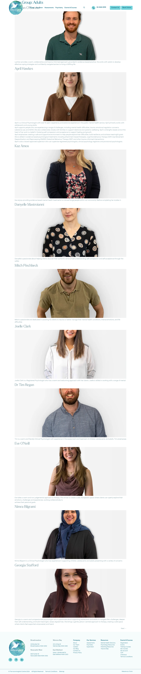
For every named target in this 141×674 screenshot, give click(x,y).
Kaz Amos (22, 146)
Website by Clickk (127, 671)
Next (123, 628)
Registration (124, 643)
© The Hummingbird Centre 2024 (19, 671)
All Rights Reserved (37, 671)
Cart (121, 652)
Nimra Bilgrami (25, 507)
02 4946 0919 (101, 7)
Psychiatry (59, 7)
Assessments (49, 7)
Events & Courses (71, 7)
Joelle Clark (23, 326)
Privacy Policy (77, 652)
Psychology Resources (108, 645)
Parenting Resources (107, 647)
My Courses (124, 648)
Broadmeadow (36, 640)
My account (124, 650)
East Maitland (57, 650)
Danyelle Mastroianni (29, 204)
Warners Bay (57, 640)
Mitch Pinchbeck (26, 265)
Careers (75, 647)
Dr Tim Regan (24, 385)
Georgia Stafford (26, 565)
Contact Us (76, 650)
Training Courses (125, 647)
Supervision (90, 647)
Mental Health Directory (108, 643)
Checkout (123, 654)
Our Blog (76, 648)
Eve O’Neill (22, 443)
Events (122, 645)
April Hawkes (24, 69)
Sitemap (61, 671)
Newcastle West (36, 650)
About (32, 7)
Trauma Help (105, 648)
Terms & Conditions (126, 656)
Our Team (39, 7)
